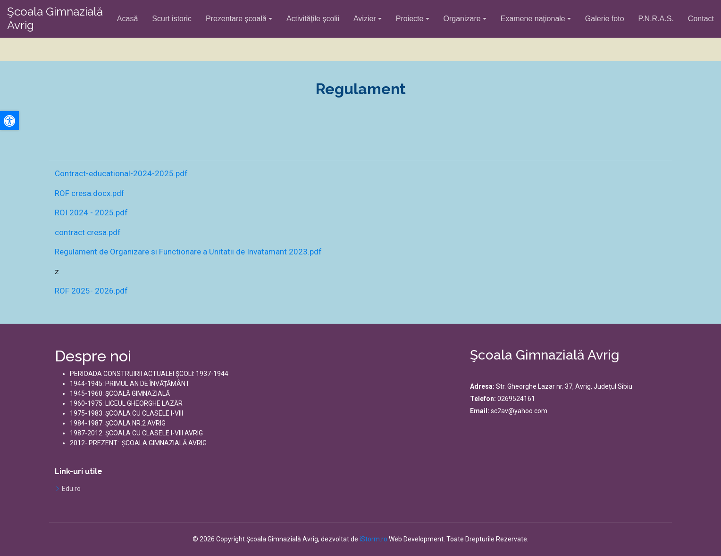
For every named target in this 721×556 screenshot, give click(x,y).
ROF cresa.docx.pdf (90, 193)
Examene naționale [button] (533, 19)
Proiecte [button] (410, 19)
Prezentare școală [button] (236, 19)
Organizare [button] (462, 19)
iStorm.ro (373, 539)
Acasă (127, 19)
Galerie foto (604, 19)
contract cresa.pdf (88, 232)
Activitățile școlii (312, 19)
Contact (701, 19)
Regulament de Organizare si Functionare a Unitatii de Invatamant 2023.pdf (188, 251)
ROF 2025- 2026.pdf (91, 290)
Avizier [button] (364, 19)
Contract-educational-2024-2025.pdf (121, 173)
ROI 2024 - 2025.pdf (91, 212)
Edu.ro (71, 488)
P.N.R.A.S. (656, 19)
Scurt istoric (172, 19)
